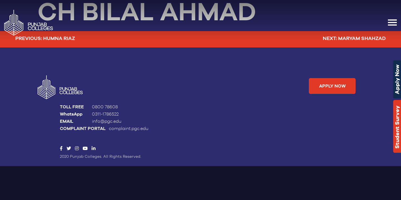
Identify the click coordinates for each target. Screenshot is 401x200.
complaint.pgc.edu (128, 128)
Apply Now (397, 79)
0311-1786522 (105, 114)
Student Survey (397, 127)
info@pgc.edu (106, 121)
